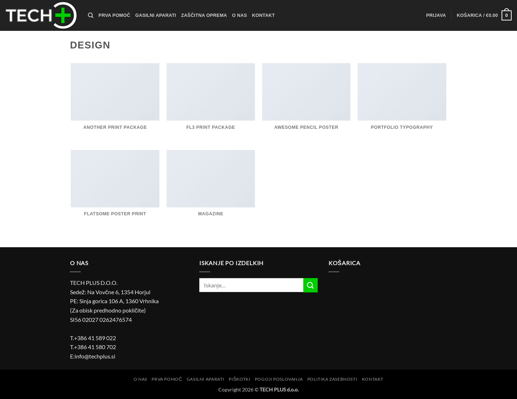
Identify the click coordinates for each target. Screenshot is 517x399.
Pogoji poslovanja (279, 379)
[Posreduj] (310, 285)
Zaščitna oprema (204, 15)
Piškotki (239, 379)
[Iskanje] (90, 15)
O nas (239, 15)
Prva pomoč (114, 15)
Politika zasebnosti (332, 379)
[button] (436, 15)
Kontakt (263, 15)
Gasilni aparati (155, 15)
